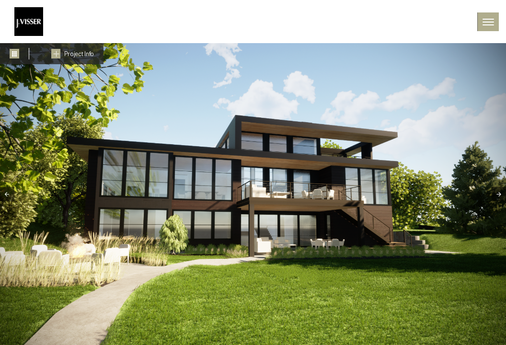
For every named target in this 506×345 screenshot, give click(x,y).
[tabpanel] (253, 194)
